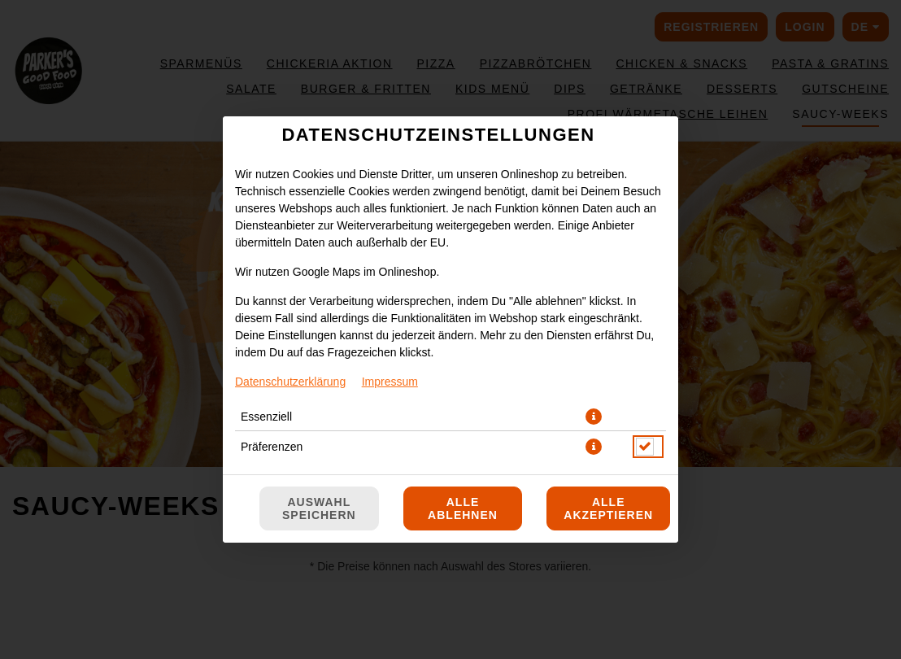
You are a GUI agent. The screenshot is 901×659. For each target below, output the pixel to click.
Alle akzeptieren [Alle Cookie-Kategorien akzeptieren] (608, 508)
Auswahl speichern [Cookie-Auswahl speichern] (319, 508)
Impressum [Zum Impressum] (390, 381)
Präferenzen (272, 446)
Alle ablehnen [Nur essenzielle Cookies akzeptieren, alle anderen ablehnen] (463, 508)
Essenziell (266, 416)
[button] (593, 416)
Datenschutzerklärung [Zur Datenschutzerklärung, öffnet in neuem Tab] (290, 381)
